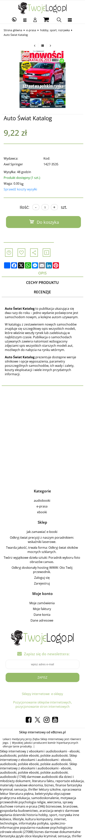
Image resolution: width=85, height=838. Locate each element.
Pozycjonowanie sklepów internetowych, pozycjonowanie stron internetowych (42, 704)
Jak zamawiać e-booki (42, 532)
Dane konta (42, 615)
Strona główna (13, 30)
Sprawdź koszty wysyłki (20, 189)
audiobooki (42, 500)
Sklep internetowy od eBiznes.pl (42, 732)
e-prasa (31, 30)
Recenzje (42, 291)
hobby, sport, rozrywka (55, 30)
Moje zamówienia (42, 603)
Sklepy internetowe (36, 694)
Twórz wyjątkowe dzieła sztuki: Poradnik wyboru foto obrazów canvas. (42, 559)
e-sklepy (57, 694)
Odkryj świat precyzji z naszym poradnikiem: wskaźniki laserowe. (42, 539)
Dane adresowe (42, 620)
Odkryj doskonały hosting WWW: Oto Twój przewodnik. (42, 569)
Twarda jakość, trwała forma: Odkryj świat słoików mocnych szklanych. (42, 549)
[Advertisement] (42, 436)
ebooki (42, 512)
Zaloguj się (42, 577)
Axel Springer (13, 164)
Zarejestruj (42, 583)
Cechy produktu (42, 282)
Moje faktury (42, 609)
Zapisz (42, 677)
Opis (42, 273)
